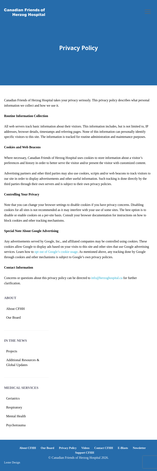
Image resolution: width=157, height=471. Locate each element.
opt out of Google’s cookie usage (56, 251)
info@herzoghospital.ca (106, 278)
